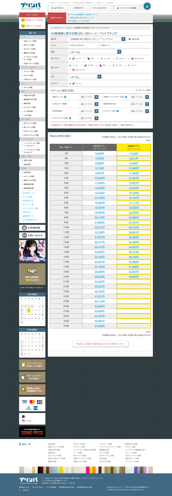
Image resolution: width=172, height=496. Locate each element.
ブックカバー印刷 (30, 107)
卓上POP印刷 (104, 461)
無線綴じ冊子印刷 (30, 99)
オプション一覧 (28, 204)
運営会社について (24, 487)
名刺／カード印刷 (30, 41)
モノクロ (76, 59)
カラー (91, 59)
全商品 (68, 28)
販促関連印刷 (29, 188)
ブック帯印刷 (28, 111)
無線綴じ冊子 (104, 450)
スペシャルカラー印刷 (30, 208)
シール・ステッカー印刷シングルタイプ (32, 144)
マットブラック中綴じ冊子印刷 (85, 450)
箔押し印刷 (28, 160)
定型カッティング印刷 (31, 63)
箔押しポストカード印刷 (82, 458)
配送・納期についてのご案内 (79, 21)
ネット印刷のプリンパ (57, 28)
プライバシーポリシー (38, 487)
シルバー (121, 59)
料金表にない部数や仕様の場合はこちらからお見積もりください (100, 344)
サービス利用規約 (51, 487)
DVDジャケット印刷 (31, 131)
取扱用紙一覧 (28, 201)
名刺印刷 (51, 444)
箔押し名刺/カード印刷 (56, 458)
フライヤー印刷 (29, 71)
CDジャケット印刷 (30, 123)
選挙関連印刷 (29, 184)
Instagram (28, 421)
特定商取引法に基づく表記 (66, 487)
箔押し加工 (27, 212)
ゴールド (105, 59)
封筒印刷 (27, 172)
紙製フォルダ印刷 (30, 180)
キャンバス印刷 (29, 176)
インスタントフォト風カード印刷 (30, 58)
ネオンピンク (137, 59)
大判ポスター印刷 (30, 79)
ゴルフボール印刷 (132, 461)
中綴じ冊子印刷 (29, 95)
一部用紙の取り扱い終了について (81, 18)
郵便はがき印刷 (29, 53)
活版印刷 (27, 164)
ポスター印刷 (28, 75)
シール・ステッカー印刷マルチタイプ (32, 151)
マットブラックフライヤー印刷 (110, 447)
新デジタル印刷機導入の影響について (82, 14)
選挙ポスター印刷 (132, 458)
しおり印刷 (27, 115)
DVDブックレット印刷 (31, 135)
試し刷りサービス (29, 193)
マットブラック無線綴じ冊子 (135, 450)
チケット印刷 (28, 87)
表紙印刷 (27, 103)
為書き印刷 (52, 461)
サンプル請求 (27, 197)
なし (75, 65)
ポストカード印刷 (29, 49)
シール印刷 (78, 453)
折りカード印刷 (29, 45)
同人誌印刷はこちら (30, 220)
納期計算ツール (28, 216)
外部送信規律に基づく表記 (84, 487)
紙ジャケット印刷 (29, 127)
